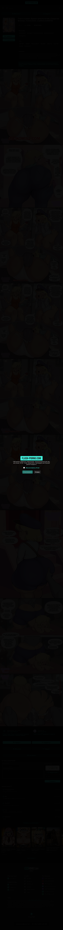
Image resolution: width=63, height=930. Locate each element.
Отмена (37, 472)
